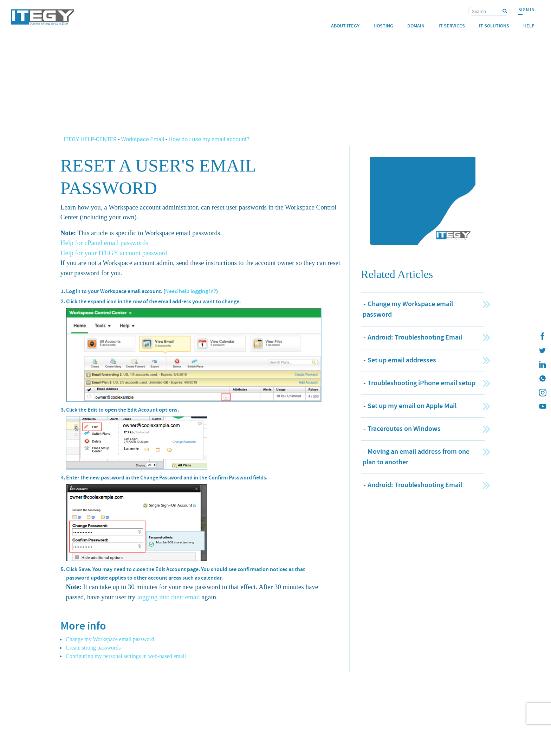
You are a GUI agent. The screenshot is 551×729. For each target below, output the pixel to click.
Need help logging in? (190, 291)
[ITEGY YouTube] (542, 406)
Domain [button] (415, 25)
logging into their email (168, 597)
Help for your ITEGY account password (114, 253)
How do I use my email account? (209, 139)
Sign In (526, 9)
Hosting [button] (383, 25)
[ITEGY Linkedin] (542, 364)
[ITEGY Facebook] (542, 336)
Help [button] (528, 25)
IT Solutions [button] (494, 25)
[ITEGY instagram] (542, 392)
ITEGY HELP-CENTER (91, 139)
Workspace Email (142, 139)
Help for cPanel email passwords (104, 242)
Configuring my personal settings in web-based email (126, 656)
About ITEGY (345, 25)
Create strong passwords (93, 648)
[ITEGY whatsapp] (542, 378)
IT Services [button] (452, 25)
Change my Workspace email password (110, 639)
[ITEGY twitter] (542, 350)
